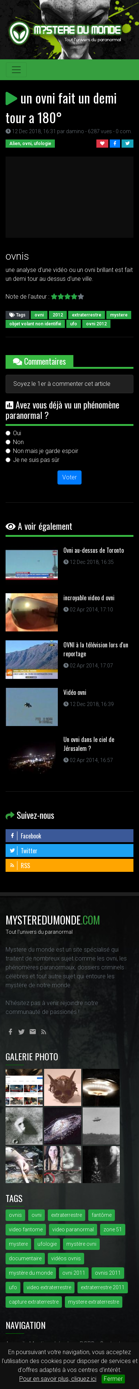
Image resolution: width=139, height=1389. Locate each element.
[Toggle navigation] (16, 69)
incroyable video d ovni (89, 597)
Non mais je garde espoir (45, 450)
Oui (17, 433)
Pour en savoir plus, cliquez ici (57, 1378)
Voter (69, 477)
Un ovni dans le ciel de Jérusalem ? (88, 744)
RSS (19, 865)
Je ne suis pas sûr (36, 459)
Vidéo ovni (74, 692)
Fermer (113, 1378)
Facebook (25, 835)
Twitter (23, 850)
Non (18, 442)
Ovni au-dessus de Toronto (93, 550)
